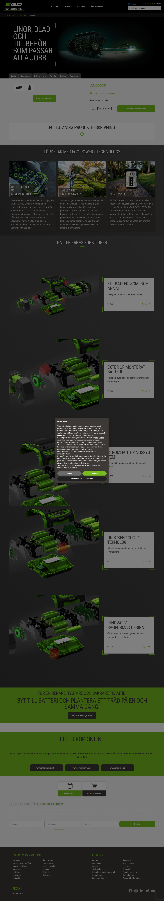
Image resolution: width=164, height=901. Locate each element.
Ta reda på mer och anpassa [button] (82, 478)
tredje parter (99, 438)
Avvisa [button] (69, 473)
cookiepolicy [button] (89, 435)
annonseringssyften (94, 447)
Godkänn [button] (94, 473)
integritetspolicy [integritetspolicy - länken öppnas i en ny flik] (77, 428)
